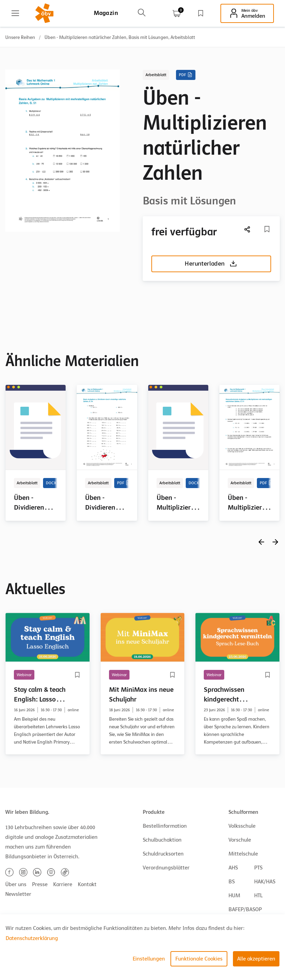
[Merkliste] (267, 229)
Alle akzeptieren (256, 959)
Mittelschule (243, 854)
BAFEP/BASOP (245, 909)
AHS (233, 868)
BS (231, 881)
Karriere (62, 884)
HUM (234, 895)
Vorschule (239, 840)
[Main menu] (15, 13)
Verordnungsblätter (166, 868)
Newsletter (18, 894)
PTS (258, 868)
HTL (258, 895)
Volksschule (241, 826)
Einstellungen (149, 959)
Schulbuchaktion (162, 840)
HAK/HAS (264, 881)
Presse (40, 884)
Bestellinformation (165, 826)
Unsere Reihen (20, 37)
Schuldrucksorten (163, 854)
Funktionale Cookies (199, 959)
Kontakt (87, 884)
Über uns (15, 884)
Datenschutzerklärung (32, 938)
